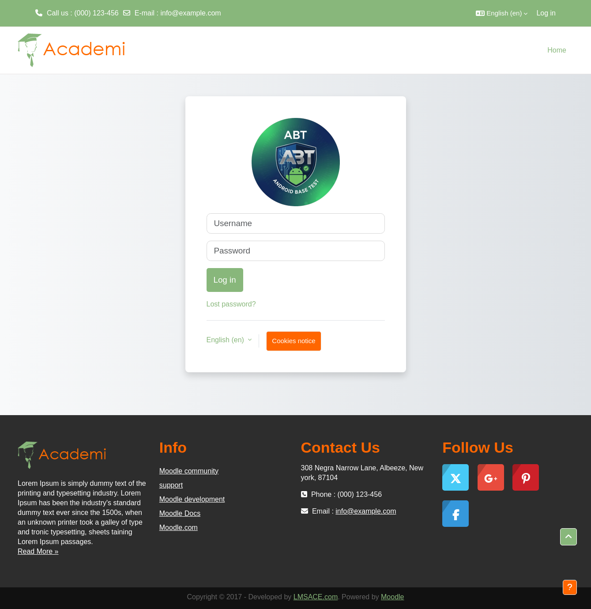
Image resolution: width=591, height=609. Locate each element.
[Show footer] (570, 587)
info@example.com (190, 13)
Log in (546, 13)
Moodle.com (178, 527)
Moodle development (192, 499)
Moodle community (188, 471)
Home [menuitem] (556, 50)
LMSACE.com (316, 597)
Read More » (38, 551)
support (171, 485)
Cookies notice (293, 340)
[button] (502, 13)
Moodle (392, 597)
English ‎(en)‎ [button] (226, 340)
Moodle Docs (179, 513)
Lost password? (231, 304)
